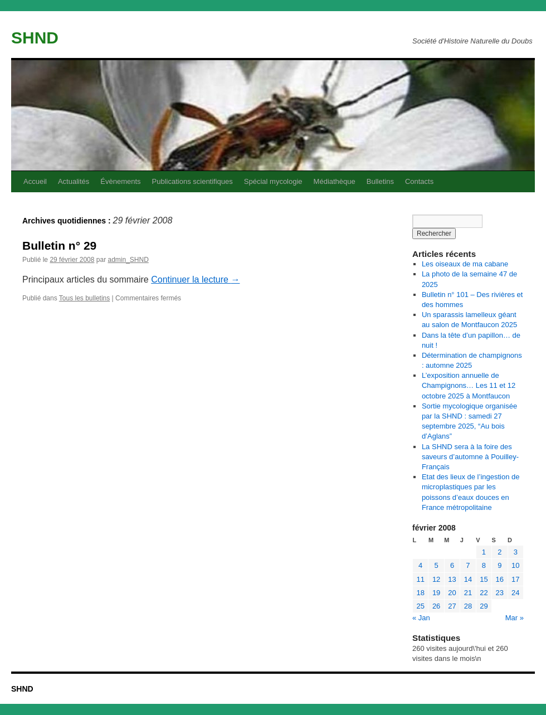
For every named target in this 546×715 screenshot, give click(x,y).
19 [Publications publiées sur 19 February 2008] (436, 592)
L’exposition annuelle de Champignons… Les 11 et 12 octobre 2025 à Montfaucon (468, 385)
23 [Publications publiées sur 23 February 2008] (500, 592)
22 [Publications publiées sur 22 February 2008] (484, 592)
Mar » (514, 618)
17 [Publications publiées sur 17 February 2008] (515, 579)
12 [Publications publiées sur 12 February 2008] (436, 579)
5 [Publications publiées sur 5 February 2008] (436, 565)
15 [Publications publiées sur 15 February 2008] (484, 579)
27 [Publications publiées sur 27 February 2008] (452, 606)
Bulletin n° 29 (59, 245)
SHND (34, 37)
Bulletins (380, 181)
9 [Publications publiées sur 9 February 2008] (499, 565)
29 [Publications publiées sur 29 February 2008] (484, 606)
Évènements (120, 181)
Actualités (73, 181)
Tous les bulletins (84, 298)
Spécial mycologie (273, 181)
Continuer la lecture (195, 279)
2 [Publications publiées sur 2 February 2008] (499, 552)
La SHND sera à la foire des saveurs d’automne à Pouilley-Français (470, 456)
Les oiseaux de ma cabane (465, 264)
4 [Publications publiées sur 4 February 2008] (420, 565)
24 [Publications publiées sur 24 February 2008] (515, 592)
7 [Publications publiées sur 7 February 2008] (468, 565)
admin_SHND (128, 260)
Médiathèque (334, 181)
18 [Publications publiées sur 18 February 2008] (420, 592)
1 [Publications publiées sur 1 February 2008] (484, 552)
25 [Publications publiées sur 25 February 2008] (420, 606)
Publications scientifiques (192, 181)
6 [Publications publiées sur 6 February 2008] (452, 565)
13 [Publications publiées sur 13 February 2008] (452, 579)
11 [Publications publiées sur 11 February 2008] (420, 579)
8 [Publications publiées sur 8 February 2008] (484, 565)
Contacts (419, 181)
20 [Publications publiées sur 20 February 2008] (452, 592)
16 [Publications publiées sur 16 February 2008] (500, 579)
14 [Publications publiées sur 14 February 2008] (468, 579)
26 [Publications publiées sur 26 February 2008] (436, 606)
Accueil (35, 181)
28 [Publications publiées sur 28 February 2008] (468, 606)
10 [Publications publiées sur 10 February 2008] (515, 565)
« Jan (421, 618)
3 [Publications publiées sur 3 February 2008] (516, 552)
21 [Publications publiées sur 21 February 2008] (468, 592)
